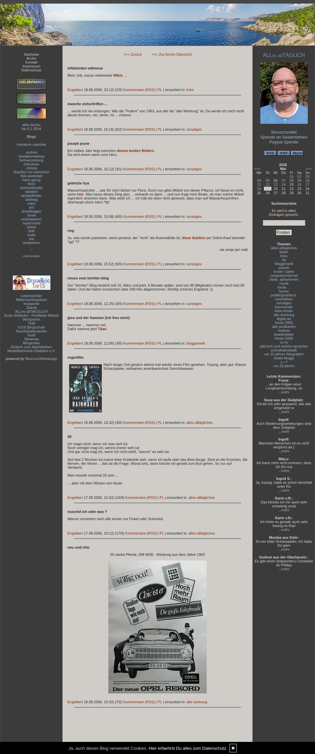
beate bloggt (284, 358)
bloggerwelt (196, 343)
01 (291, 177)
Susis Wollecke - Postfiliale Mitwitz (31, 315)
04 (259, 180)
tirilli (31, 231)
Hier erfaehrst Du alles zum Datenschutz (187, 748)
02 (299, 177)
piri (31, 207)
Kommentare (133, 90)
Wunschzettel (284, 132)
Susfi (31, 335)
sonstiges (194, 129)
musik (284, 283)
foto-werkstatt (31, 176)
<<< (257, 169)
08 (291, 180)
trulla (31, 235)
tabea (31, 227)
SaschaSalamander (31, 331)
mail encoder (31, 256)
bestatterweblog (31, 156)
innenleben (284, 299)
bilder (284, 252)
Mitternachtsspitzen (31, 300)
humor (284, 291)
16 (299, 184)
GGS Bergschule (31, 327)
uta (31, 239)
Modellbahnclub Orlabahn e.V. (32, 351)
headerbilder (284, 334)
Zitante (31, 308)
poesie (284, 268)
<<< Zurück (132, 54)
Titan (102, 329)
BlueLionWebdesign (41, 359)
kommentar (284, 307)
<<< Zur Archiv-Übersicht (172, 54)
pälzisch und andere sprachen (284, 346)
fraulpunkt (31, 304)
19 (267, 189)
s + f (283, 362)
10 (307, 180)
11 (259, 184)
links (190, 90)
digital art (284, 319)
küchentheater (31, 188)
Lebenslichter (31, 296)
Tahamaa (31, 339)
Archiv (32, 58)
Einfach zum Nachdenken (31, 347)
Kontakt (31, 62)
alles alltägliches (200, 422)
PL (160, 90)
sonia (31, 215)
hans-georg (31, 180)
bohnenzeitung (31, 160)
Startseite (31, 54)
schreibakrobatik (284, 350)
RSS (150, 90)
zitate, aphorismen (284, 279)
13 (275, 184)
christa (31, 168)
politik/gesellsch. (284, 295)
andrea (31, 152)
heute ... (283, 287)
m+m (284, 342)
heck (31, 184)
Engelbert (75, 90)
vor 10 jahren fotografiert (284, 354)
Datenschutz (31, 70)
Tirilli (31, 323)
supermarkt (31, 223)
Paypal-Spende (284, 142)
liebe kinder (284, 311)
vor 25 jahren (283, 366)
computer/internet (284, 275)
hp (284, 260)
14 (284, 184)
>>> (309, 169)
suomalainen (31, 219)
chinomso (31, 164)
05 (267, 180)
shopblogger (32, 211)
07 (284, 180)
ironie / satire (284, 271)
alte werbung (197, 702)
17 (307, 184)
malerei (284, 330)
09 (299, 180)
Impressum (31, 66)
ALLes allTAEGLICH (31, 311)
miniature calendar (31, 144)
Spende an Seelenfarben (283, 137)
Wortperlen (31, 319)
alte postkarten (284, 327)
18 (259, 189)
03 (307, 177)
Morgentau (31, 343)
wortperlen (31, 243)
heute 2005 (284, 323)
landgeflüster (31, 196)
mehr (285, 392)
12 (267, 184)
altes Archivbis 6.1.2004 (31, 127)
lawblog (31, 199)
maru (31, 203)
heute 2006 (284, 338)
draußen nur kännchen (31, 172)
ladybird (31, 192)
